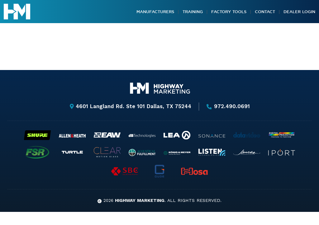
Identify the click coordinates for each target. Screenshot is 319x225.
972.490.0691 (228, 106)
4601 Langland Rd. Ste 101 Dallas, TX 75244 (130, 106)
